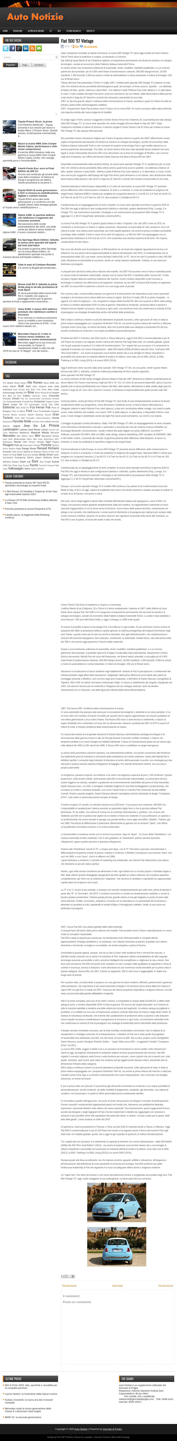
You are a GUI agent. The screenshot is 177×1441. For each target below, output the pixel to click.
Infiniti (48, 421)
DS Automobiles (32, 405)
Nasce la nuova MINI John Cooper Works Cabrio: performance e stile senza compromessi (37, 146)
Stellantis (47, 457)
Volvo (27, 468)
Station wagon (34, 457)
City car (24, 399)
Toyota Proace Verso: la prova (35, 121)
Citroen (16, 398)
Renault (42, 448)
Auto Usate (53, 389)
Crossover (39, 401)
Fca (32, 407)
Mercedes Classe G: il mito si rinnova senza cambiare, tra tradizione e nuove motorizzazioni (37, 336)
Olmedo (32, 442)
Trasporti (51, 465)
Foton (35, 411)
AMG (52, 383)
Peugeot (8, 445)
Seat (19, 454)
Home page (117, 1285)
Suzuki (55, 461)
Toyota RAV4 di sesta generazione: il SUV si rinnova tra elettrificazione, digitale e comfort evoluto (38, 193)
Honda (55, 418)
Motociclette (19, 439)
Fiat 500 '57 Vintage (77, 41)
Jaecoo (6, 426)
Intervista (55, 422)
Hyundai (18, 421)
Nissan (17, 441)
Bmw (31, 392)
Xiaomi (34, 469)
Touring (26, 465)
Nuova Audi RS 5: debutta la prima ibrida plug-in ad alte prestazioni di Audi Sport (38, 287)
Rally (18, 448)
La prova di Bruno (36, 30)
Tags (24, 65)
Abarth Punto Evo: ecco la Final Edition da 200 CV (36, 170)
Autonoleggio (9, 392)
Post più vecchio (165, 1285)
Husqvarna (7, 422)
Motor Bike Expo (35, 439)
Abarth (10, 383)
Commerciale (34, 399)
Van (57, 465)
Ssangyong (20, 457)
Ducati (44, 405)
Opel (48, 441)
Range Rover (29, 448)
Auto (28, 386)
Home (5, 30)
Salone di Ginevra (32, 451)
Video (5, 469)
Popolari (10, 65)
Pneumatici (27, 445)
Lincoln (52, 430)
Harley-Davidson (43, 418)
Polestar (36, 445)
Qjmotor (55, 445)
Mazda (45, 432)
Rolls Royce (17, 452)
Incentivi (35, 422)
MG (18, 436)
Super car (25, 461)
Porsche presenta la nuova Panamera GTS (28, 508)
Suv (59, 30)
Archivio (38, 65)
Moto (10, 439)
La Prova (50, 425)
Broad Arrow (46, 393)
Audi (21, 386)
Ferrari (40, 407)
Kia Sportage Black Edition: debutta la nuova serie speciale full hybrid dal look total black (38, 242)
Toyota (34, 465)
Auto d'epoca (39, 386)
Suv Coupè (45, 461)
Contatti (90, 30)
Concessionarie (13, 401)
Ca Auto (17, 396)
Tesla (14, 465)
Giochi (30, 414)
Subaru (15, 461)
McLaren (55, 432)
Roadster (7, 451)
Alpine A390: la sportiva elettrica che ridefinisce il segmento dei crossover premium (36, 218)
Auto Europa (19, 390)
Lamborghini (11, 429)
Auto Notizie (80, 1429)
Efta (50, 405)
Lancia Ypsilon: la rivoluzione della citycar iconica (31, 1393)
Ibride (27, 421)
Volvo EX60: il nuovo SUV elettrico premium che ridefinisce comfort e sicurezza (37, 312)
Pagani (55, 442)
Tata (10, 465)
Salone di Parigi (9, 455)
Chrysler (7, 398)
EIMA (56, 405)
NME (25, 442)
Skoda (42, 454)
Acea (16, 383)
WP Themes (67, 1437)
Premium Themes (102, 1437)
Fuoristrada (44, 411)
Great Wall (20, 418)
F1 (28, 407)
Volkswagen (15, 468)
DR (20, 404)
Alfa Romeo (34, 382)
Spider (56, 455)
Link (57, 430)
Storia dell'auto (73, 30)
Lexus (44, 429)
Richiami (53, 448)
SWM (5, 465)
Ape (57, 383)
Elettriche (9, 407)
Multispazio (7, 442)
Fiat (48, 407)
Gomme (39, 414)
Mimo (31, 436)
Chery (44, 396)
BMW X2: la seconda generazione (23, 1417)
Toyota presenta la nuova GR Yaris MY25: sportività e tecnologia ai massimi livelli (27, 484)
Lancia (23, 429)
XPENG (40, 469)
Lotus (5, 433)
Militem (25, 436)
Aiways (23, 383)
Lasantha (88, 1437)
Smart (49, 454)
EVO (23, 407)
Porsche (46, 445)
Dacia (6, 404)
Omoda (40, 442)
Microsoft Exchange (121, 1437)
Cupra (49, 401)
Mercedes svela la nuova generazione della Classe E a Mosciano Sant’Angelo (28, 1410)
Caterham (36, 396)
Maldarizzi (24, 432)
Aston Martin (9, 386)
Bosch (37, 393)
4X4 (4, 383)
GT (51, 30)
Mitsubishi (46, 436)
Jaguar (16, 425)
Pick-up (18, 445)
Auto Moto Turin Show (36, 390)
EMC (18, 408)
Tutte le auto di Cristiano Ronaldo (37, 264)
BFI (25, 393)
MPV (57, 439)
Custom (55, 402)
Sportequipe (8, 458)
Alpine (46, 383)
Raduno (12, 449)
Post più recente (69, 1285)
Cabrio (26, 395)
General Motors (10, 415)
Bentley (19, 392)
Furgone (55, 411)
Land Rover (34, 429)
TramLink (43, 465)
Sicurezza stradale (30, 455)
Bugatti (55, 392)
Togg (20, 465)
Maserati (35, 432)
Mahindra (13, 432)
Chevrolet (54, 395)
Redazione (17, 30)
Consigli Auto (27, 402)
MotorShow (49, 439)
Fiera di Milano (18, 411)
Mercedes (9, 435)
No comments (90, 46)
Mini (37, 435)
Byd (9, 395)
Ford (29, 410)
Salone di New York (50, 452)
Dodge (14, 404)
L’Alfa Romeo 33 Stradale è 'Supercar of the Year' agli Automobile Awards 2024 (31, 493)
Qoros (5, 449)
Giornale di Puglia (112, 1429)
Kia (35, 425)
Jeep (27, 425)
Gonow (48, 415)
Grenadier (30, 418)
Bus (4, 396)
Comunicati (46, 399)
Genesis (22, 415)
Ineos (42, 422)
